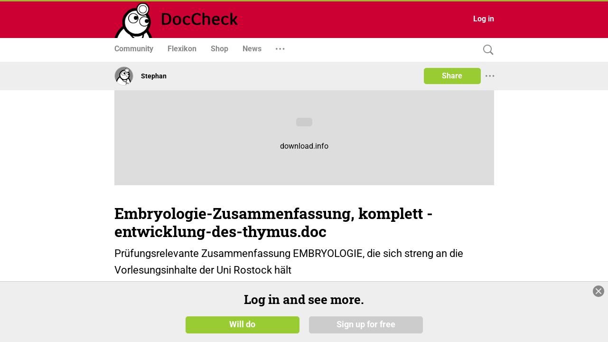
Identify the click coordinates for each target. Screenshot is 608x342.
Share (452, 75)
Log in (483, 18)
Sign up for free (366, 324)
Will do (242, 324)
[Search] (486, 50)
